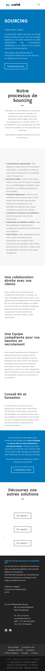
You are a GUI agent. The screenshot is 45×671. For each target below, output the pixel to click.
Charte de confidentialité (16, 589)
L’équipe (24, 653)
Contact (34, 653)
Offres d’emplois (11, 653)
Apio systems (15, 662)
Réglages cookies (31, 668)
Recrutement (13, 647)
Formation (30, 650)
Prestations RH (28, 647)
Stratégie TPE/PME (15, 650)
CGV (7, 592)
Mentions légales (13, 586)
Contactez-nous (15, 66)
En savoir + (23, 515)
